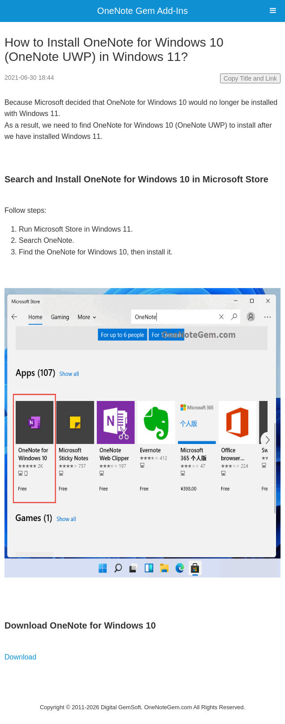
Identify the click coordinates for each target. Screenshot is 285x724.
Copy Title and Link (250, 78)
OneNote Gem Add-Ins (142, 11)
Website (142, 695)
